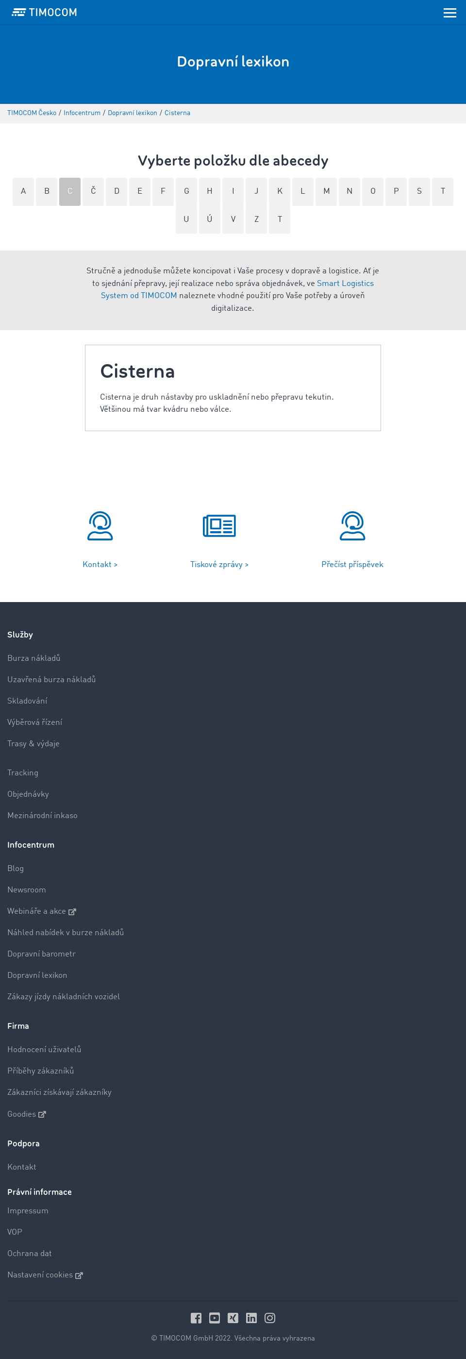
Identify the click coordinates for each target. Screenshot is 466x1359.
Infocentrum (30, 845)
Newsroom (26, 890)
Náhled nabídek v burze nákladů (65, 933)
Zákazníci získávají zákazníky (59, 1093)
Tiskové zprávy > (219, 565)
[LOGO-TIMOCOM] (44, 12)
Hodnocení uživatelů (44, 1050)
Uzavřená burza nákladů (51, 680)
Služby (20, 634)
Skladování (27, 701)
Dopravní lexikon (37, 976)
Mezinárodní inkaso (42, 816)
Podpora (23, 1143)
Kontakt (21, 1167)
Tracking (22, 773)
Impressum (28, 1211)
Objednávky (28, 794)
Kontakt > (100, 565)
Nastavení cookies (45, 1275)
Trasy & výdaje (33, 744)
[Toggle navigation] (450, 12)
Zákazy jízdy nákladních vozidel (63, 997)
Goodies (26, 1114)
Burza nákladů (34, 658)
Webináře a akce (41, 912)
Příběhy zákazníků (40, 1071)
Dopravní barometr (41, 954)
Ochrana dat (29, 1254)
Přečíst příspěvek (352, 565)
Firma (18, 1026)
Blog (15, 869)
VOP (14, 1232)
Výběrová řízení (34, 723)
